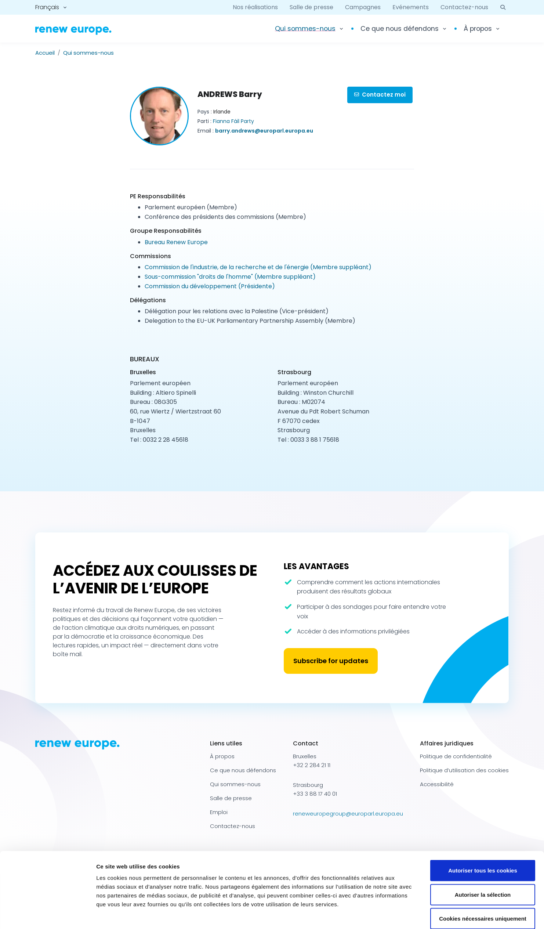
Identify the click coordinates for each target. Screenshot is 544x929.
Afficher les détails (404, 914)
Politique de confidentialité (456, 756)
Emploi (219, 812)
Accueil (45, 53)
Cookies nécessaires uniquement (482, 881)
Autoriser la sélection (483, 857)
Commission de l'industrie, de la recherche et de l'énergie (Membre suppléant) (258, 267)
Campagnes (363, 7)
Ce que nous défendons (399, 28)
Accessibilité (437, 784)
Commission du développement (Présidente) (210, 286)
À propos (478, 28)
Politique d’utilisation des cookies (464, 770)
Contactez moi (380, 94)
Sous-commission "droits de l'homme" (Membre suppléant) (230, 276)
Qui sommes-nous (88, 53)
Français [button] (47, 7)
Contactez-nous (464, 7)
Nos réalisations (255, 7)
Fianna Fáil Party (233, 121)
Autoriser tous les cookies (482, 832)
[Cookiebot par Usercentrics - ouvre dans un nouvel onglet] (47, 914)
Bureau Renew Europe (176, 242)
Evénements (410, 7)
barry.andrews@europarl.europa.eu (264, 130)
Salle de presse (311, 7)
